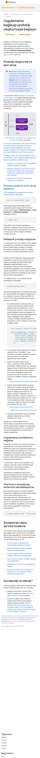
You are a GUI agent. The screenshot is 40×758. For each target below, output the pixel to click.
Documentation (8, 8)
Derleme (8, 16)
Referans (4, 740)
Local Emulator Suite (26, 8)
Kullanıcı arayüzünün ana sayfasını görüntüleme (23, 381)
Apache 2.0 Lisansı (26, 617)
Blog (2, 756)
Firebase (6, 14)
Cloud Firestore (10, 34)
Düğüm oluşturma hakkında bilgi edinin (21, 407)
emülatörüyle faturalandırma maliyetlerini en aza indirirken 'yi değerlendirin (20, 572)
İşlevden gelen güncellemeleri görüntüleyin (24, 410)
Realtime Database (25, 34)
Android (10, 55)
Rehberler (4, 737)
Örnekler (3, 743)
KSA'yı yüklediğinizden (11, 192)
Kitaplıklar (4, 745)
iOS (17, 90)
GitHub (3, 748)
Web (18, 55)
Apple (5, 55)
